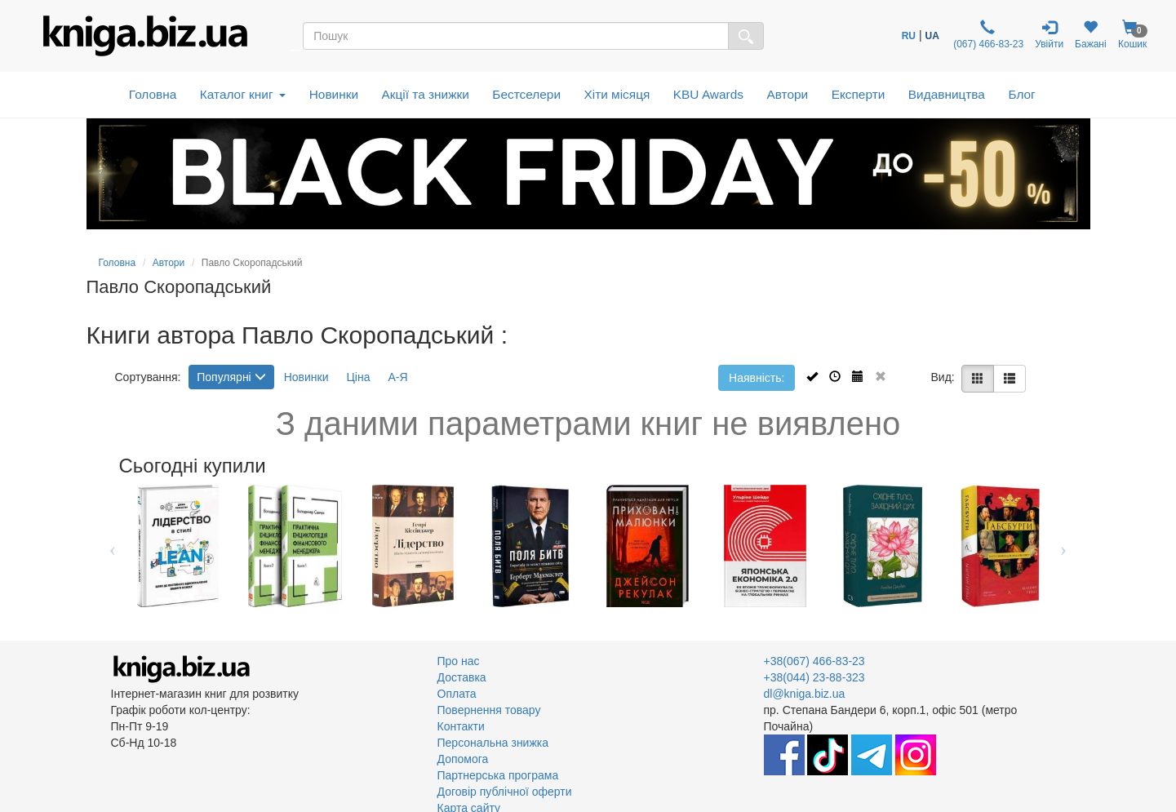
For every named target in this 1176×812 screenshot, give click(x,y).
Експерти (858, 94)
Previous (113, 546)
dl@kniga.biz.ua (804, 693)
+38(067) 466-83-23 (814, 661)
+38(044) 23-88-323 (814, 677)
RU (909, 36)
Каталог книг (243, 94)
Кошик (1132, 35)
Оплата (457, 693)
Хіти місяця (617, 94)
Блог (1021, 94)
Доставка (461, 677)
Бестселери (526, 94)
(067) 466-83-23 (987, 35)
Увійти (1049, 35)
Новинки (333, 94)
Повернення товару (489, 710)
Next (1064, 546)
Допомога (463, 758)
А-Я (397, 377)
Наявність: (756, 377)
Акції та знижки (425, 94)
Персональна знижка (493, 742)
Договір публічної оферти (504, 791)
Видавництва (946, 94)
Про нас (458, 661)
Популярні (231, 377)
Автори (787, 94)
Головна (152, 94)
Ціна (358, 377)
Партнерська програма (498, 775)
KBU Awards (708, 94)
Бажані (1091, 35)
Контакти (461, 726)
